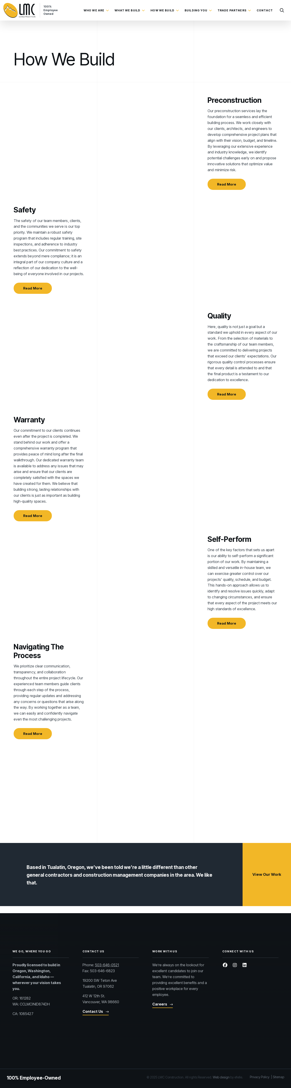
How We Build (162, 10)
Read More (226, 188)
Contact (265, 10)
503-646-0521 (107, 999)
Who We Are (94, 10)
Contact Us (93, 1045)
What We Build (127, 10)
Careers (159, 1038)
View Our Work (266, 915)
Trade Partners (232, 10)
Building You (196, 10)
